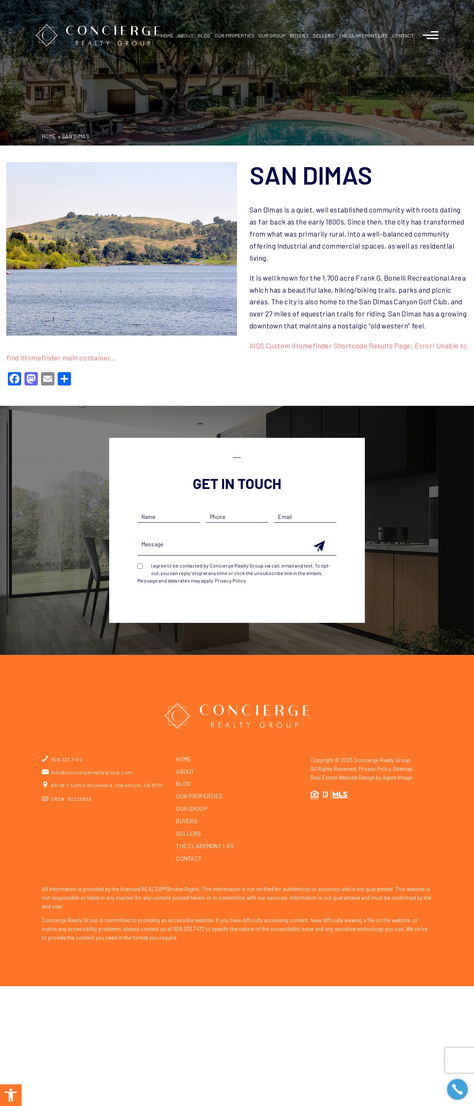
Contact (403, 35)
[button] (11, 1095)
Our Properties (234, 35)
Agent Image (397, 777)
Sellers (188, 834)
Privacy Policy (230, 580)
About (185, 35)
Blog (204, 35)
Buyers (186, 821)
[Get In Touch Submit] (319, 547)
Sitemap (403, 768)
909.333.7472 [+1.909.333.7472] (67, 759)
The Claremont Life (205, 846)
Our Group (272, 35)
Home (167, 35)
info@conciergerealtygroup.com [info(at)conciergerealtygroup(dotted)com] (91, 772)
